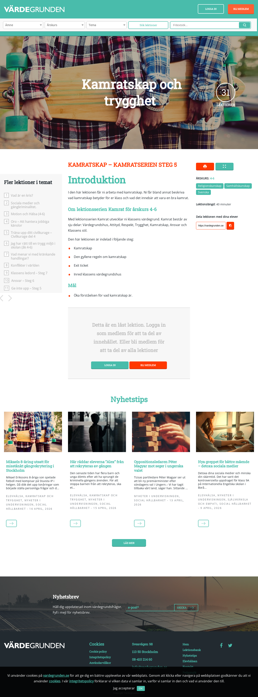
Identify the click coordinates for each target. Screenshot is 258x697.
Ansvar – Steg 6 (22, 280)
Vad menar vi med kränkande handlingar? (33, 256)
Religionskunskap (209, 186)
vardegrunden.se (56, 675)
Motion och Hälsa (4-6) (28, 214)
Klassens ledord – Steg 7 (29, 273)
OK (141, 688)
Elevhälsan (190, 661)
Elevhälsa (14, 496)
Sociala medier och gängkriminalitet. (25, 205)
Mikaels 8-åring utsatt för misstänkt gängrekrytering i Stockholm (30, 466)
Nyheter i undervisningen (156, 496)
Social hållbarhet (150, 500)
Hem (186, 644)
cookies (54, 681)
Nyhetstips (190, 655)
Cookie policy (98, 651)
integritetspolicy (81, 681)
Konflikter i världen (25, 265)
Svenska (203, 192)
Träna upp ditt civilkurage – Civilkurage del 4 (31, 234)
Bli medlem (241, 8)
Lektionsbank (192, 650)
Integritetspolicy (100, 657)
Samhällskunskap (238, 186)
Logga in (210, 8)
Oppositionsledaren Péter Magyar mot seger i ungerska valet (158, 466)
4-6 (212, 178)
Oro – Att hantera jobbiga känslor (30, 223)
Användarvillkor (100, 663)
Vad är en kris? (22, 195)
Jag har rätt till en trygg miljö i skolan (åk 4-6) (33, 245)
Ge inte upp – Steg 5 (26, 288)
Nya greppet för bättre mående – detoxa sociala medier (223, 464)
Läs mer (129, 542)
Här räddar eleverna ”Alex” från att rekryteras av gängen (97, 464)
